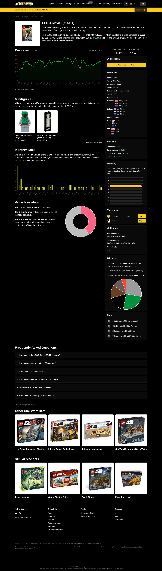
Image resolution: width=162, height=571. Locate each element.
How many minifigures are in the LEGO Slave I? (40, 379)
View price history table (25, 89)
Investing (51, 516)
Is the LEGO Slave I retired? (31, 371)
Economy (106, 4)
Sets (116, 516)
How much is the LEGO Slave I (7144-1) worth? (39, 355)
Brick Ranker (21, 509)
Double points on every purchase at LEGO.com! (33, 10)
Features (51, 526)
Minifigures (119, 520)
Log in (143, 4)
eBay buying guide (88, 516)
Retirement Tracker (88, 513)
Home (17, 17)
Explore (51, 4)
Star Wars (33, 17)
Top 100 (98, 4)
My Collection (117, 4)
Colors (76, 4)
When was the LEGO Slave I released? (35, 387)
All (116, 513)
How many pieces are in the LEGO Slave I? (37, 363)
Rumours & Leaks (54, 523)
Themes (60, 4)
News (50, 513)
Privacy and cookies (55, 530)
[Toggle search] (126, 4)
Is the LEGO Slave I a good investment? (36, 395)
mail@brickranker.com (23, 517)
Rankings (68, 4)
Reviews (51, 520)
